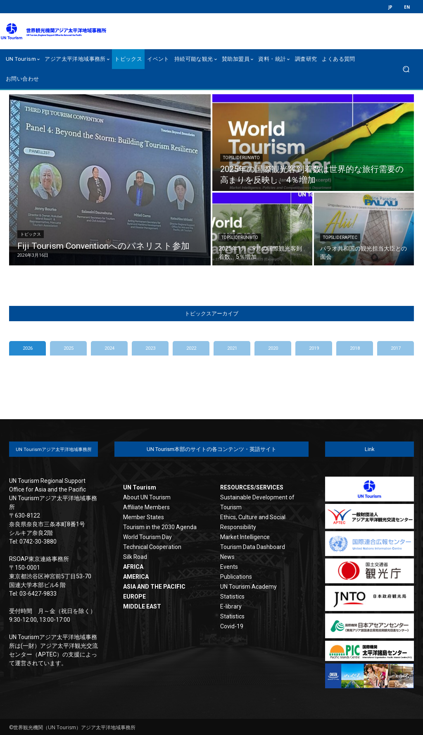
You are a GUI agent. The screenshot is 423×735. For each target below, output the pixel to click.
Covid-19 (231, 626)
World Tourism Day (147, 537)
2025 (69, 348)
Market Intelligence (245, 537)
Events (229, 566)
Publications (236, 576)
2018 (355, 348)
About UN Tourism (147, 497)
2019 (314, 348)
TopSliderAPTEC (340, 237)
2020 (273, 348)
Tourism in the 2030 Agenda (160, 527)
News (227, 557)
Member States (143, 517)
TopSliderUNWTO (241, 157)
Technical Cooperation (152, 547)
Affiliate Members (146, 507)
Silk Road (135, 557)
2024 (109, 348)
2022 (191, 348)
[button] (406, 69)
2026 (28, 348)
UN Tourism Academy (248, 586)
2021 (232, 348)
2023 (150, 348)
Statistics (232, 596)
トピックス (30, 234)
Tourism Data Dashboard (252, 547)
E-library (231, 606)
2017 (396, 348)
